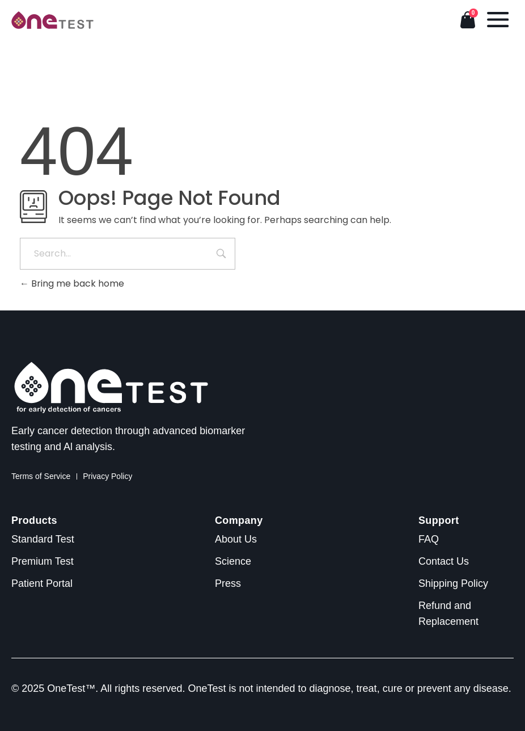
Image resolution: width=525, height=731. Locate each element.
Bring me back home (72, 283)
